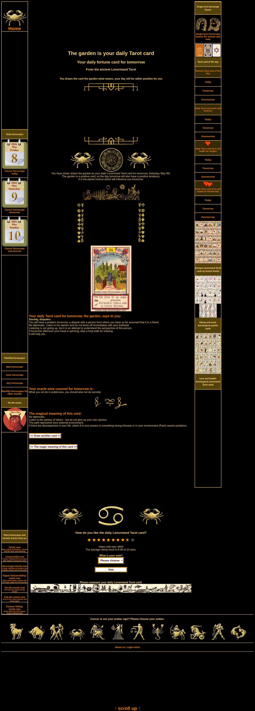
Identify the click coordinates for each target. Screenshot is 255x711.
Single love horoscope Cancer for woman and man (208, 36)
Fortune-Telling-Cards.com (15, 609)
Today (208, 82)
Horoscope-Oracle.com (14, 568)
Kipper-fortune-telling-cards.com (14, 578)
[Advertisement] (15, 80)
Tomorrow (207, 91)
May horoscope (14, 367)
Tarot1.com (14, 549)
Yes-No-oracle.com (14, 589)
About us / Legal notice (127, 647)
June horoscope (14, 375)
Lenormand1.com (14, 558)
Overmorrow (208, 99)
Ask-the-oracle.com (15, 599)
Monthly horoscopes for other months (14, 392)
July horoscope (14, 383)
